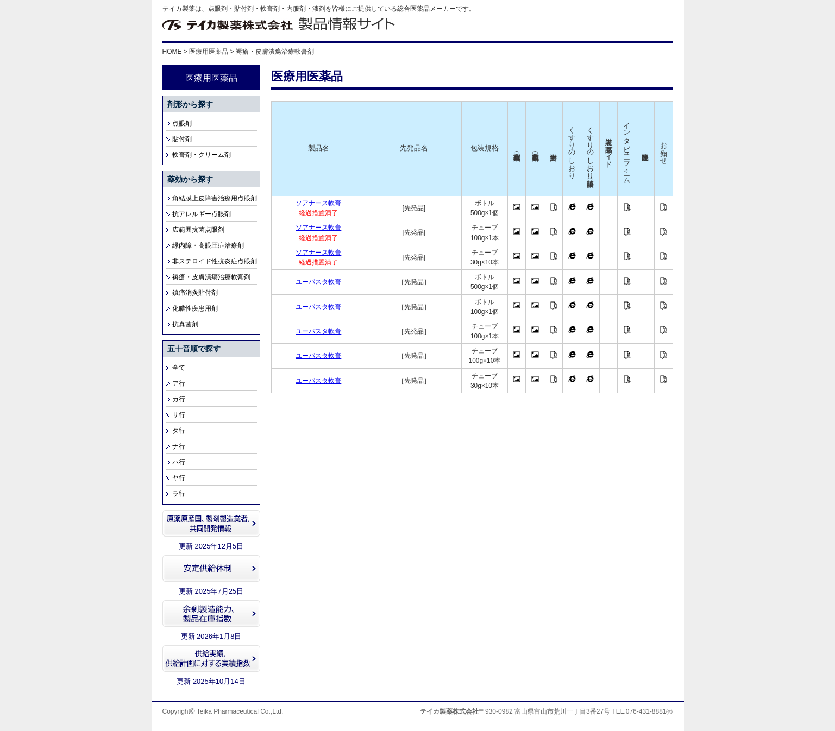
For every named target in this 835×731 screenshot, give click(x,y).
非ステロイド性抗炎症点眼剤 (214, 261)
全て (178, 367)
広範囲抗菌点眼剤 (198, 230)
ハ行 (178, 462)
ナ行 (178, 446)
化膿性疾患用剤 (195, 308)
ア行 (178, 383)
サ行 (178, 415)
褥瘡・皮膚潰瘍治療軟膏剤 (211, 277)
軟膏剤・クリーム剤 (201, 155)
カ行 (178, 399)
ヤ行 (178, 478)
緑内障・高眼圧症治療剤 (208, 245)
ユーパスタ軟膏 (318, 282)
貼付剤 (182, 139)
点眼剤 (182, 123)
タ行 (178, 430)
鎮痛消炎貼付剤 (195, 293)
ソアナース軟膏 (318, 203)
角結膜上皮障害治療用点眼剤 (214, 198)
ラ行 (178, 493)
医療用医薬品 (208, 51)
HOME (172, 51)
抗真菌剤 (185, 324)
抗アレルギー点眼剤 (201, 214)
